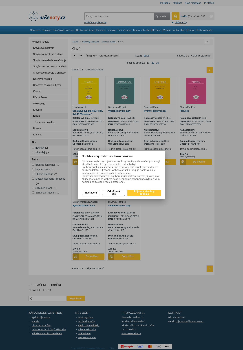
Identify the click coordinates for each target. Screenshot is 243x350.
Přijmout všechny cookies (144, 192)
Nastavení (91, 192)
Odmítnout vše (113, 192)
